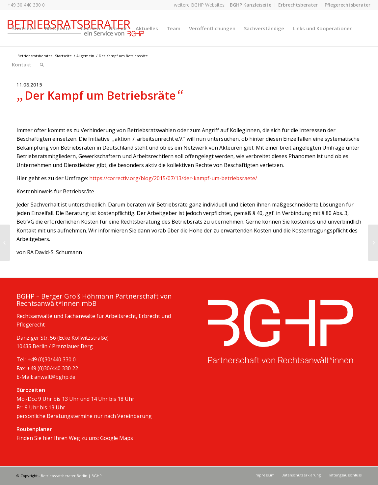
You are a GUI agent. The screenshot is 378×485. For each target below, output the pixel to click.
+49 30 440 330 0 (26, 5)
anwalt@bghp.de (54, 376)
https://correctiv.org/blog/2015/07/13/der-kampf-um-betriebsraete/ (173, 178)
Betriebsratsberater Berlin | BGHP (71, 475)
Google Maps (116, 438)
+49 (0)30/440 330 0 (52, 359)
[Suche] (42, 64)
